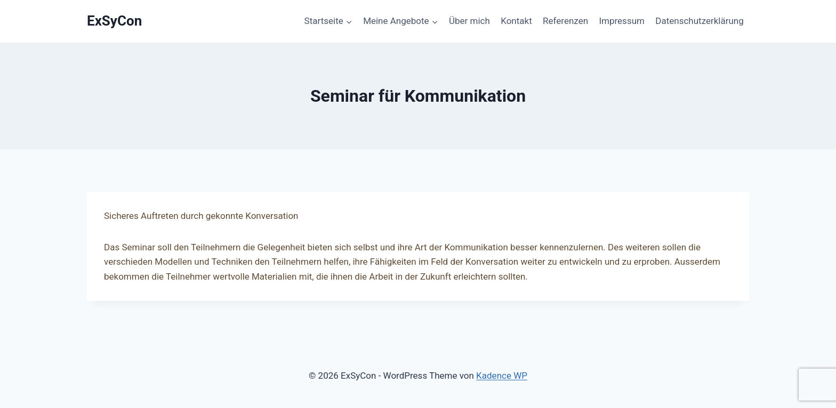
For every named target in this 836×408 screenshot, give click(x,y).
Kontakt (516, 20)
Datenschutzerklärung (699, 20)
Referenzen (565, 20)
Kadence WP (501, 375)
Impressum (622, 20)
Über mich (469, 20)
